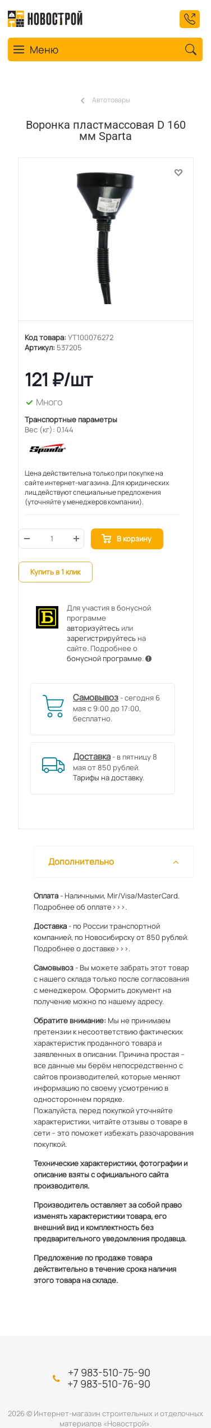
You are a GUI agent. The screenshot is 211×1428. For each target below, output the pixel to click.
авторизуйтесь (93, 628)
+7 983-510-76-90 (108, 1383)
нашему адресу (135, 1001)
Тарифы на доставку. (108, 777)
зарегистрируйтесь (101, 638)
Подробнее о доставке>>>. (82, 948)
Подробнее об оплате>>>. (80, 907)
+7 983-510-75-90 (109, 1372)
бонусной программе (104, 658)
